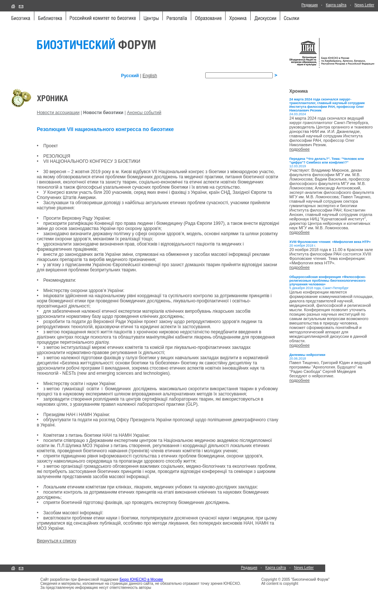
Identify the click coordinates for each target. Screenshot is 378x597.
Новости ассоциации (58, 112)
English (149, 75)
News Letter (364, 5)
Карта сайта (336, 5)
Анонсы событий (144, 112)
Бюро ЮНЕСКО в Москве (141, 579)
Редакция (310, 5)
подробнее (299, 149)
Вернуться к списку (56, 540)
